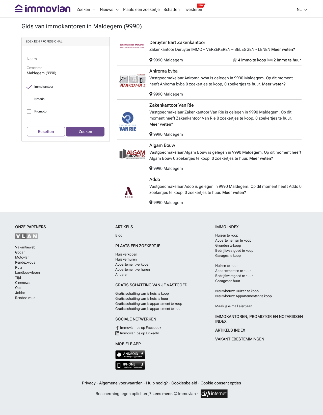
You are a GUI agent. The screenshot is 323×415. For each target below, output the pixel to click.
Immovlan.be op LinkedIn (137, 333)
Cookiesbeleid (184, 383)
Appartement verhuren (132, 269)
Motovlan (22, 257)
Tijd (18, 277)
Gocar (20, 252)
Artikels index (230, 330)
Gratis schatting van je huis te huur (141, 298)
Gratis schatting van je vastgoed (151, 285)
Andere (120, 274)
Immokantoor (43, 86)
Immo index (227, 226)
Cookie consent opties (221, 383)
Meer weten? (283, 49)
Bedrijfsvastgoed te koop (234, 250)
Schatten (172, 10)
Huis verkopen (126, 254)
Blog (118, 235)
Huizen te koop (226, 235)
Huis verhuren (126, 259)
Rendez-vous (25, 262)
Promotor (40, 111)
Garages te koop (228, 255)
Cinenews (22, 283)
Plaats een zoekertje (141, 10)
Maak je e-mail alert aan (233, 306)
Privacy (89, 383)
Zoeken (85, 131)
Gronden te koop (228, 245)
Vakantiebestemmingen (239, 339)
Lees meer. (162, 393)
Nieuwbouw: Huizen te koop (237, 291)
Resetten (46, 131)
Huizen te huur (226, 266)
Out (18, 288)
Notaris (39, 99)
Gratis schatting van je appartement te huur (148, 309)
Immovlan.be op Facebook (138, 328)
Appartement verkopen (132, 264)
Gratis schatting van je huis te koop (142, 293)
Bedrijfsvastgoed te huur (234, 276)
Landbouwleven (27, 272)
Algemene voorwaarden (121, 383)
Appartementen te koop (233, 240)
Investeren (192, 10)
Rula (18, 267)
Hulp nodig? (157, 383)
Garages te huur (227, 281)
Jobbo (20, 293)
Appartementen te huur (233, 271)
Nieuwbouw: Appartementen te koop (243, 296)
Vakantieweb (25, 247)
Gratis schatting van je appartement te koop (148, 304)
